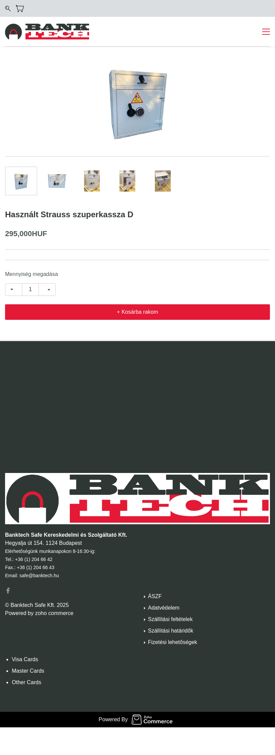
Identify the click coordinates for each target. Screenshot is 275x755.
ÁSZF (155, 596)
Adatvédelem (164, 608)
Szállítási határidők (170, 631)
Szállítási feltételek (170, 619)
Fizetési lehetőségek (172, 642)
